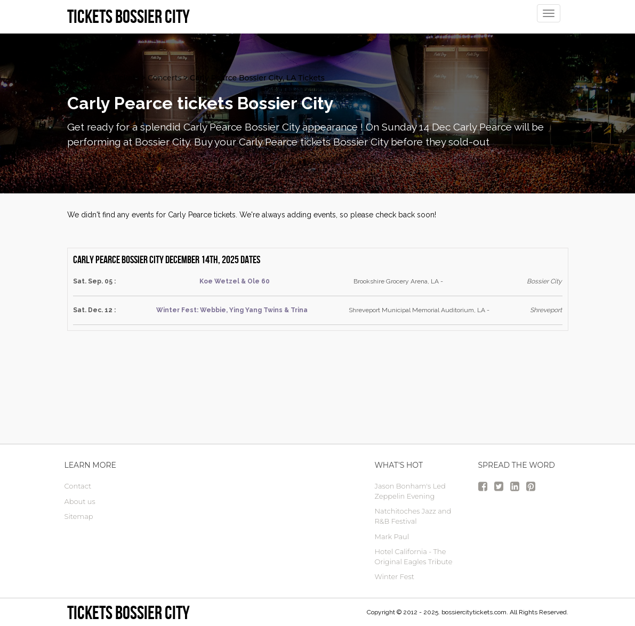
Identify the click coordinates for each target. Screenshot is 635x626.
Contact (78, 486)
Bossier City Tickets (103, 78)
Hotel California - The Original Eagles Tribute (414, 556)
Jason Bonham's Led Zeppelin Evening (410, 491)
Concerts (164, 78)
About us (80, 501)
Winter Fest (394, 576)
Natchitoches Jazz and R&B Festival (413, 516)
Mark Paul (392, 536)
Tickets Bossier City (128, 612)
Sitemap (79, 516)
